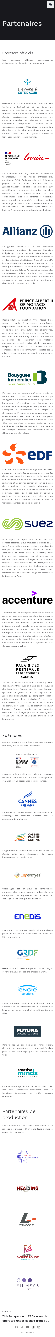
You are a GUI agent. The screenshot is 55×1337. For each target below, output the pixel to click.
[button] (50, 4)
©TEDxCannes (27, 1333)
